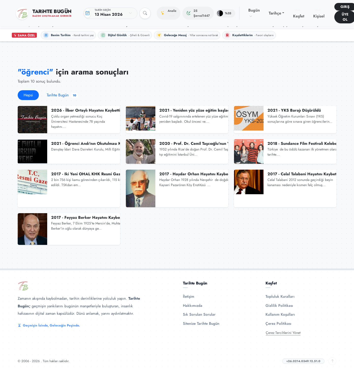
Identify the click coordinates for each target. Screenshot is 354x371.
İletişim (188, 296)
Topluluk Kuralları (280, 296)
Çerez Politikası (278, 323)
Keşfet (298, 14)
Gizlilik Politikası (279, 305)
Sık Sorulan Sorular (199, 314)
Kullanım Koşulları (280, 314)
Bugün (254, 13)
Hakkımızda (192, 305)
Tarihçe (275, 13)
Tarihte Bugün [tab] (62, 95)
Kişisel (318, 14)
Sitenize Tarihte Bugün (201, 323)
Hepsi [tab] (28, 95)
